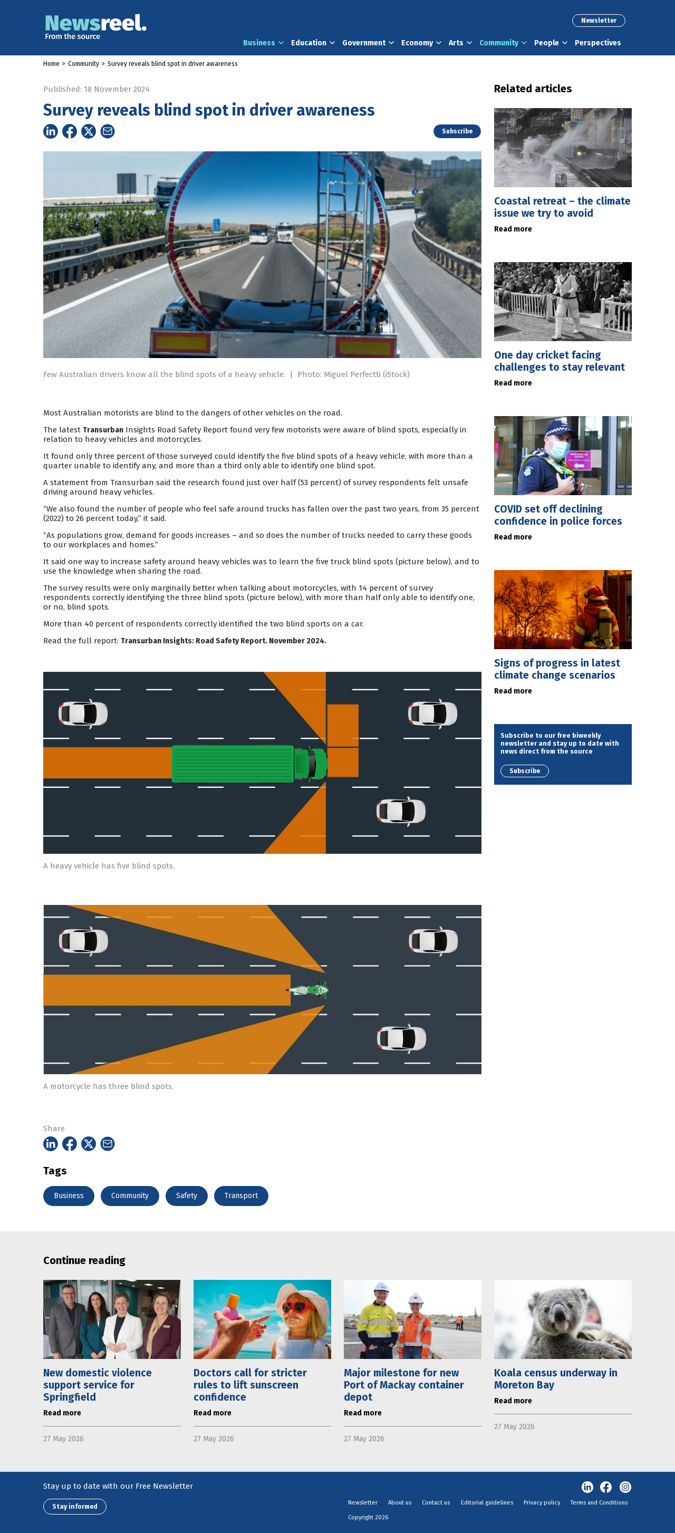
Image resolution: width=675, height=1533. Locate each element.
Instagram (625, 1487)
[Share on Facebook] (69, 131)
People (546, 42)
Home (51, 64)
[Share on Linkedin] (50, 131)
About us (399, 1502)
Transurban (103, 452)
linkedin (587, 1487)
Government (363, 42)
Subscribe (457, 131)
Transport (241, 1195)
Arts (456, 42)
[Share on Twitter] (88, 131)
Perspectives (598, 42)
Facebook (606, 1487)
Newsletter (598, 20)
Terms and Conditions (599, 1502)
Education (308, 42)
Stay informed (75, 1506)
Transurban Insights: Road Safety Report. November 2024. (223, 663)
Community (498, 42)
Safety (186, 1195)
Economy (417, 42)
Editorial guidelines (487, 1502)
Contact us (436, 1502)
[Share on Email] (107, 131)
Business (259, 42)
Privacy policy (542, 1502)
